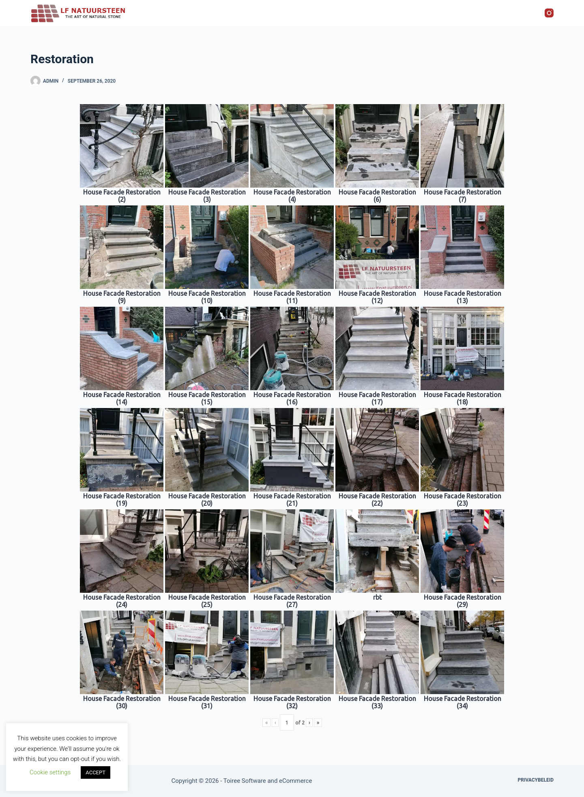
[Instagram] (549, 13)
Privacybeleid (535, 780)
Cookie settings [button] (50, 772)
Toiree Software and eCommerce (267, 780)
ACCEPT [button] (95, 772)
